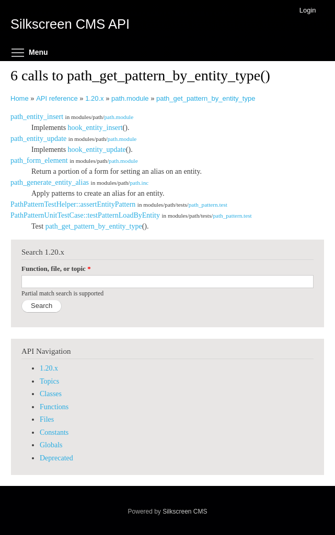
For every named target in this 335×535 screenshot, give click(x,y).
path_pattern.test (208, 204)
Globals (51, 445)
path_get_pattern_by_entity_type (205, 98)
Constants (54, 432)
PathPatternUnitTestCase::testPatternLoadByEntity (85, 215)
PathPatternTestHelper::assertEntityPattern (72, 204)
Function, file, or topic (56, 268)
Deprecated (56, 458)
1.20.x (94, 98)
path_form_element (39, 160)
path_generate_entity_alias (49, 182)
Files (47, 419)
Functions (54, 407)
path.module (130, 98)
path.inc (139, 183)
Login (307, 10)
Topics (49, 381)
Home (19, 98)
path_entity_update (38, 138)
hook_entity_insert (95, 128)
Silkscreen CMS (185, 511)
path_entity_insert (36, 117)
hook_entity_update (97, 149)
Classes (51, 394)
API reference (57, 98)
